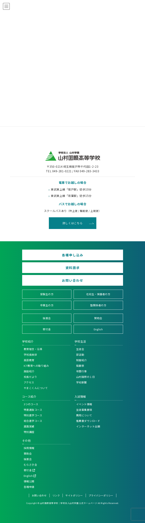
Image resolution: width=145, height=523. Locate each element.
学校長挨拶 (30, 354)
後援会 (47, 318)
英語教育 (29, 360)
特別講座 (29, 432)
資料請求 (72, 267)
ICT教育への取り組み (36, 366)
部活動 (80, 354)
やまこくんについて (36, 388)
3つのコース (31, 404)
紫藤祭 (80, 366)
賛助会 (98, 318)
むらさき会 (30, 464)
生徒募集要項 (84, 410)
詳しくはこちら (73, 223)
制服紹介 (81, 360)
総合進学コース (33, 421)
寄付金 (47, 329)
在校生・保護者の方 (98, 294)
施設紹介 (29, 371)
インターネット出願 (88, 426)
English (98, 329)
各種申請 (29, 487)
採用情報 (29, 448)
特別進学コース (33, 415)
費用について (84, 415)
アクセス (29, 382)
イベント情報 (84, 404)
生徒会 (80, 349)
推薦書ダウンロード (88, 421)
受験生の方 (47, 294)
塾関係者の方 (98, 305)
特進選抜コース (33, 410)
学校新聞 (81, 382)
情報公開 (29, 481)
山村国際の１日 (85, 377)
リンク (56, 495)
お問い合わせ (72, 280)
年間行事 (81, 371)
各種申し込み (72, 255)
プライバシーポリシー (101, 495)
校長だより (30, 377)
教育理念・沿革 (33, 349)
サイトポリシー (74, 495)
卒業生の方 (47, 305)
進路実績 (29, 426)
